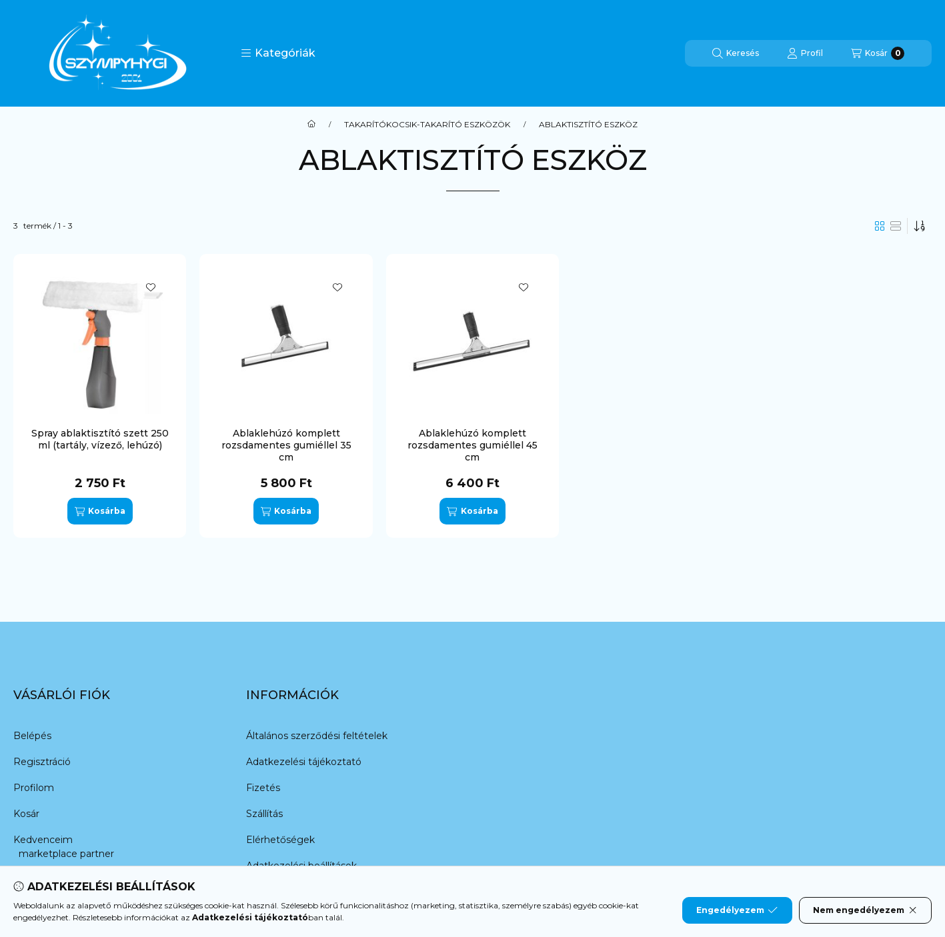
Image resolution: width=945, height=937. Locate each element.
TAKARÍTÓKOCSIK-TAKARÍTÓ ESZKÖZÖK (427, 124)
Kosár (26, 814)
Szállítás (264, 814)
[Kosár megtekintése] (877, 53)
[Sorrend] (920, 226)
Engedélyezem (737, 910)
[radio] (896, 226)
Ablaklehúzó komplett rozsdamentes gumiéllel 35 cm (286, 445)
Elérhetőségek (280, 840)
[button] (278, 53)
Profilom (33, 788)
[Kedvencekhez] (150, 287)
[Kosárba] (100, 511)
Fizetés (263, 788)
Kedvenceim (43, 840)
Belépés (32, 736)
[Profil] (805, 53)
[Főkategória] (311, 124)
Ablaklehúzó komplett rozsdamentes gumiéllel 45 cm (472, 445)
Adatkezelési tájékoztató (303, 762)
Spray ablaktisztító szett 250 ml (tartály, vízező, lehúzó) (100, 439)
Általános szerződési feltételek (316, 736)
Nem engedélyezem (865, 910)
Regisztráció (42, 762)
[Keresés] (736, 53)
